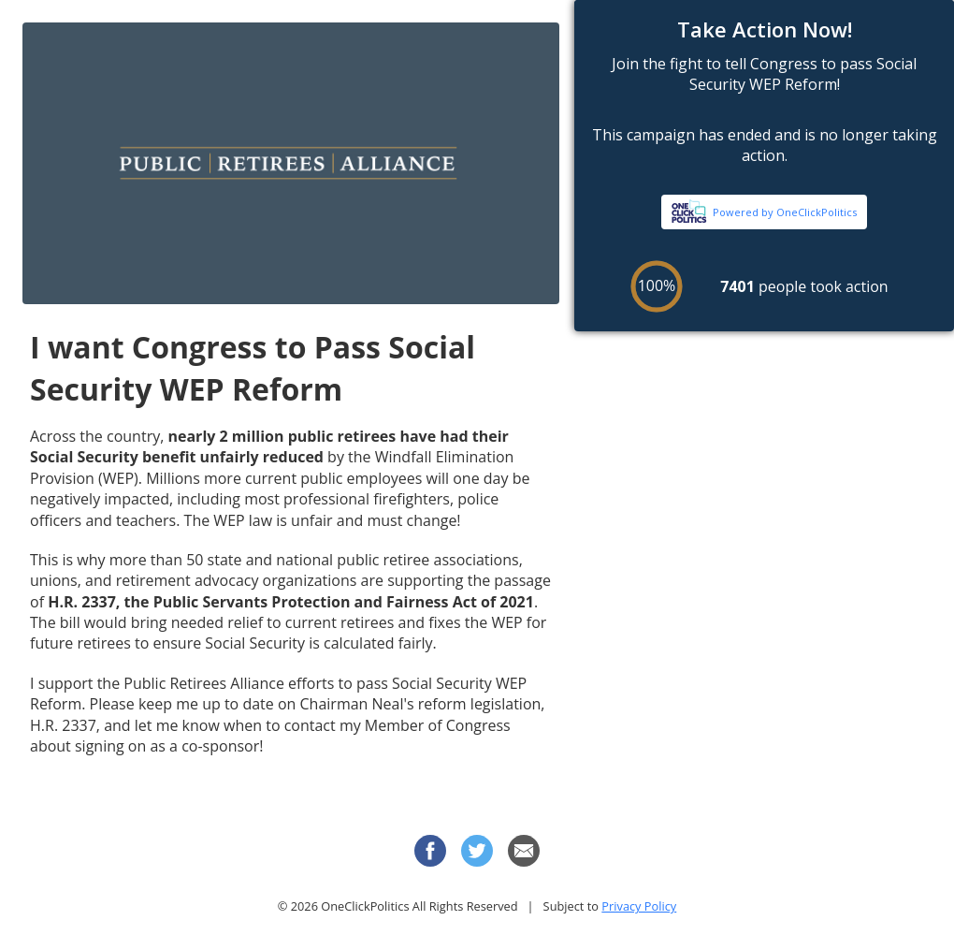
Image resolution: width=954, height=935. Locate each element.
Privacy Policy (638, 906)
